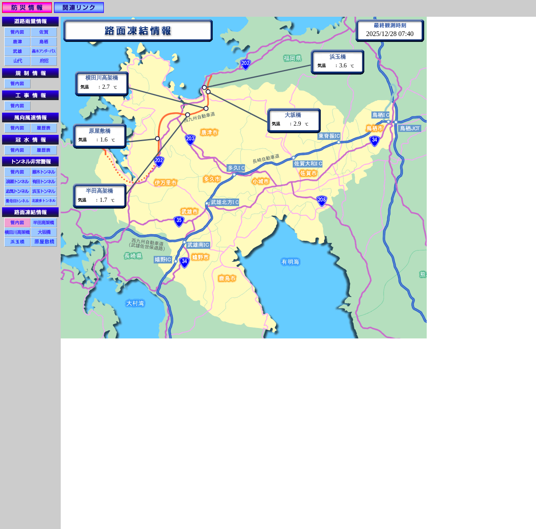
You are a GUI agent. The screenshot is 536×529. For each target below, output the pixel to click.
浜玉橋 (338, 57)
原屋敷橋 (100, 131)
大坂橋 (293, 115)
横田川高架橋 (101, 78)
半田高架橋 (99, 191)
